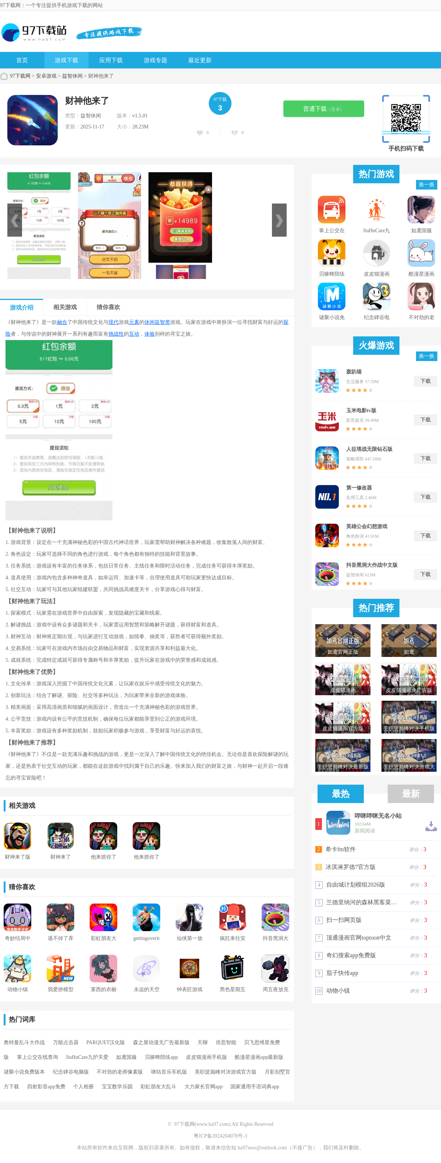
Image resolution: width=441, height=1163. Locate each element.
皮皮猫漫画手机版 (206, 1057)
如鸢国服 (126, 1057)
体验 (149, 334)
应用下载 (111, 60)
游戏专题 (155, 60)
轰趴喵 (354, 372)
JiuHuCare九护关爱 (87, 1057)
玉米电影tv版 (361, 410)
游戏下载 (66, 60)
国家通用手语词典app (254, 1086)
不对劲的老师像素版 (120, 1072)
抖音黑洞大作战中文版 (372, 565)
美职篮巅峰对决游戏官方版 (226, 1072)
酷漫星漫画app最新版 (259, 1057)
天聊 (202, 1042)
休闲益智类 (157, 322)
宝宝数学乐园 (117, 1086)
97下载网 (20, 76)
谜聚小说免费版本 (24, 1072)
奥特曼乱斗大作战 (24, 1042)
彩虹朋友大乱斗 (158, 1086)
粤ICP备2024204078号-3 (220, 1136)
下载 (425, 381)
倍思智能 (226, 1042)
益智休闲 (72, 76)
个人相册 (83, 1086)
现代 (113, 322)
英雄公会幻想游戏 (366, 526)
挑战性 (116, 334)
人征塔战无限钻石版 (369, 449)
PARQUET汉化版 (105, 1042)
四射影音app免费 (46, 1086)
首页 (22, 60)
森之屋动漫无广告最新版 (161, 1042)
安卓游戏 (46, 76)
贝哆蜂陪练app (161, 1057)
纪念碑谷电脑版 (71, 1072)
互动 (134, 334)
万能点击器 (66, 1042)
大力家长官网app (203, 1086)
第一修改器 (359, 488)
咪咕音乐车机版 (169, 1072)
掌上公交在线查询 (37, 1057)
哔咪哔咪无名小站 (378, 816)
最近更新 (200, 60)
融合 (62, 322)
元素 (134, 322)
